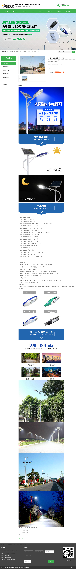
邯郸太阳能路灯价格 (35, 51)
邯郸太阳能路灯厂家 (26, 51)
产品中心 (24, 11)
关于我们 (72, 1)
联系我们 (67, 1)
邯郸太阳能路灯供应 (26, 532)
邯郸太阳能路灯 (10, 51)
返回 (19, 534)
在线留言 (62, 1)
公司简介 (15, 11)
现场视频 (50, 11)
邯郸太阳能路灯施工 (26, 530)
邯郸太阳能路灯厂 (17, 51)
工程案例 (41, 11)
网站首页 (6, 11)
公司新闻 (33, 11)
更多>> (73, 538)
